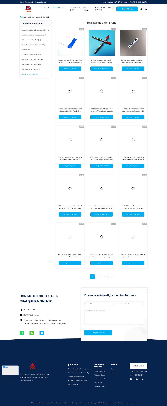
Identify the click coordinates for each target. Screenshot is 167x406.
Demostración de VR (75, 8)
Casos (112, 369)
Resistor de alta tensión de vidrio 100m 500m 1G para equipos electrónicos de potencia (70, 62)
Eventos (111, 7)
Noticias (113, 373)
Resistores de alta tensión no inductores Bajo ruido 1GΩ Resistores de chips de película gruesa (133, 257)
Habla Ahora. (127, 9)
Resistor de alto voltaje (42, 17)
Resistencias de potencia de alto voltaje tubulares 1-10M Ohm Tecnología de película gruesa (70, 111)
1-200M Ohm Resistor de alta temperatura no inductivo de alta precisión (133, 208)
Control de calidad (99, 379)
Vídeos (65, 7)
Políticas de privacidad (38, 403)
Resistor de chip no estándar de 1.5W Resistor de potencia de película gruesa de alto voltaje (101, 257)
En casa (47, 7)
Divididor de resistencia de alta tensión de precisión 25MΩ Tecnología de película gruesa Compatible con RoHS (70, 160)
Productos (56, 7)
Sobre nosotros (86, 8)
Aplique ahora (98, 332)
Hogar (24, 17)
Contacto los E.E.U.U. (100, 8)
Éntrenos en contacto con (100, 387)
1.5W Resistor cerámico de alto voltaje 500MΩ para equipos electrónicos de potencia (101, 160)
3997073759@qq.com (31, 315)
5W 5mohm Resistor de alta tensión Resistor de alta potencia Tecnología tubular (101, 62)
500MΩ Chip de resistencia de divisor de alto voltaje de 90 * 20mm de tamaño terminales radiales (70, 208)
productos (31, 17)
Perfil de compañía (99, 371)
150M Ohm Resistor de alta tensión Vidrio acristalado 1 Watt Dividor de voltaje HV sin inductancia (133, 160)
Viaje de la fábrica (99, 375)
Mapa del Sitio (98, 383)
